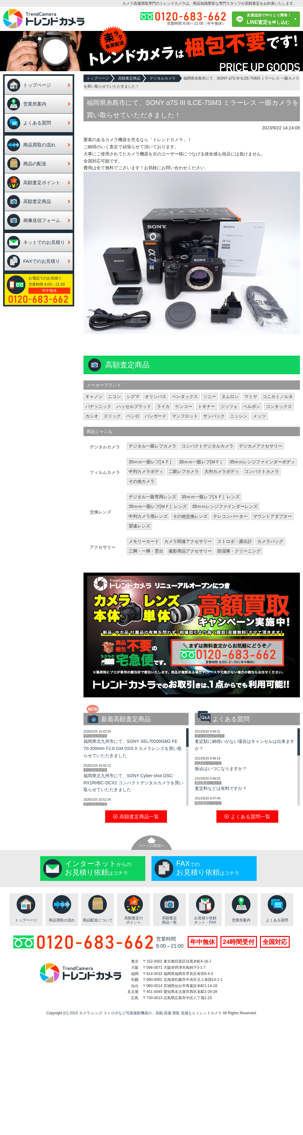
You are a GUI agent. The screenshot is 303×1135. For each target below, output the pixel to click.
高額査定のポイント (133, 920)
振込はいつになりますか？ (221, 768)
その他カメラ (142, 481)
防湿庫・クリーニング (239, 550)
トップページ (37, 85)
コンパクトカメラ (261, 471)
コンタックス (279, 406)
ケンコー (183, 406)
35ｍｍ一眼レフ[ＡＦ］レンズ (210, 496)
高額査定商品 (37, 201)
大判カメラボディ (221, 471)
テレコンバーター (230, 516)
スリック (112, 416)
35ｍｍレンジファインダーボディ (262, 461)
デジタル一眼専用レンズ (152, 496)
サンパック (214, 416)
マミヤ (250, 396)
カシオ (91, 416)
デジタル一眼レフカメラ (152, 446)
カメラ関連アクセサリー (188, 541)
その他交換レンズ (190, 516)
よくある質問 (37, 122)
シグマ (132, 396)
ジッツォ (229, 406)
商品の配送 (34, 163)
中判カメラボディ (146, 471)
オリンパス (155, 396)
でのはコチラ (207, 868)
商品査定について (208, 783)
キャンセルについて (210, 736)
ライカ (163, 406)
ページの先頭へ (151, 845)
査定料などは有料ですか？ (221, 788)
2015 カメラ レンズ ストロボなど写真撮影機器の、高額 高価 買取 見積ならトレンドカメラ (146, 1013)
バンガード (155, 416)
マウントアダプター (272, 516)
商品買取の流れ (39, 144)
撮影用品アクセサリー (190, 550)
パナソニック (98, 406)
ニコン (114, 396)
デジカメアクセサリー (260, 446)
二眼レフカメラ (184, 471)
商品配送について (98, 920)
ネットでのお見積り (44, 242)
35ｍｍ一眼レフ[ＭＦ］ (201, 461)
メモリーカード (144, 541)
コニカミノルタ (277, 396)
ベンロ (132, 416)
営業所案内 (34, 103)
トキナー (206, 406)
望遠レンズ (139, 525)
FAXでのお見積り (41, 261)
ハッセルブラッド (134, 406)
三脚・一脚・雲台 (146, 550)
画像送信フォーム (41, 220)
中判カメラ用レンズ (148, 516)
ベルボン (251, 406)
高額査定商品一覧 (169, 920)
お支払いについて (208, 763)
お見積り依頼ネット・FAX (205, 920)
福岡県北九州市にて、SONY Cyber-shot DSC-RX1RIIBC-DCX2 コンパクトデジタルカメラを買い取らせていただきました (133, 782)
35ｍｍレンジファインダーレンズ (225, 506)
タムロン (230, 396)
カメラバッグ (270, 541)
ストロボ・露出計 (234, 541)
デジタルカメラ (163, 78)
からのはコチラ (98, 868)
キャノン (94, 396)
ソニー (209, 396)
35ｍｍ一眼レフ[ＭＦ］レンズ (158, 506)
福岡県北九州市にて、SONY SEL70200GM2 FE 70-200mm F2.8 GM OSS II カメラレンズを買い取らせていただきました (132, 748)
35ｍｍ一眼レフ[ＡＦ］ (151, 461)
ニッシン (238, 416)
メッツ (259, 416)
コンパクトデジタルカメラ (207, 446)
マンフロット (185, 416)
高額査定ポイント (41, 182)
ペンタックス (185, 396)
